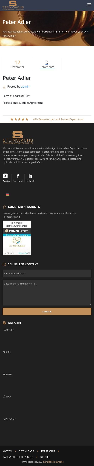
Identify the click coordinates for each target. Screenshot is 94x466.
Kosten (7, 451)
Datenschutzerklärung (18, 457)
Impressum (48, 451)
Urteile (45, 457)
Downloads (26, 451)
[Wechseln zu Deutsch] (7, 194)
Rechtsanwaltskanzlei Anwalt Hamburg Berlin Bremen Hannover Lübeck (44, 31)
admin (25, 86)
